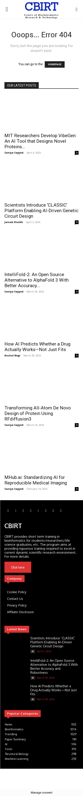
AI (33, 651)
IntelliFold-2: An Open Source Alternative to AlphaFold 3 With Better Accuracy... (36, 280)
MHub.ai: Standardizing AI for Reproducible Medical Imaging (35, 480)
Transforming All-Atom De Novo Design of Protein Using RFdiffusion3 (37, 413)
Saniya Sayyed (13, 152)
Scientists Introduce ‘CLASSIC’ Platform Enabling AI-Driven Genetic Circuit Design (41, 210)
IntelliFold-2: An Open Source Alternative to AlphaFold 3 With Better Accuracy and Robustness (54, 666)
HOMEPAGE (54, 64)
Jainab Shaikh (13, 222)
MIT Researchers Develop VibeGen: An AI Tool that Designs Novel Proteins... (40, 141)
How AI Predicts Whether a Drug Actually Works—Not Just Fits (37, 346)
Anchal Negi (12, 355)
